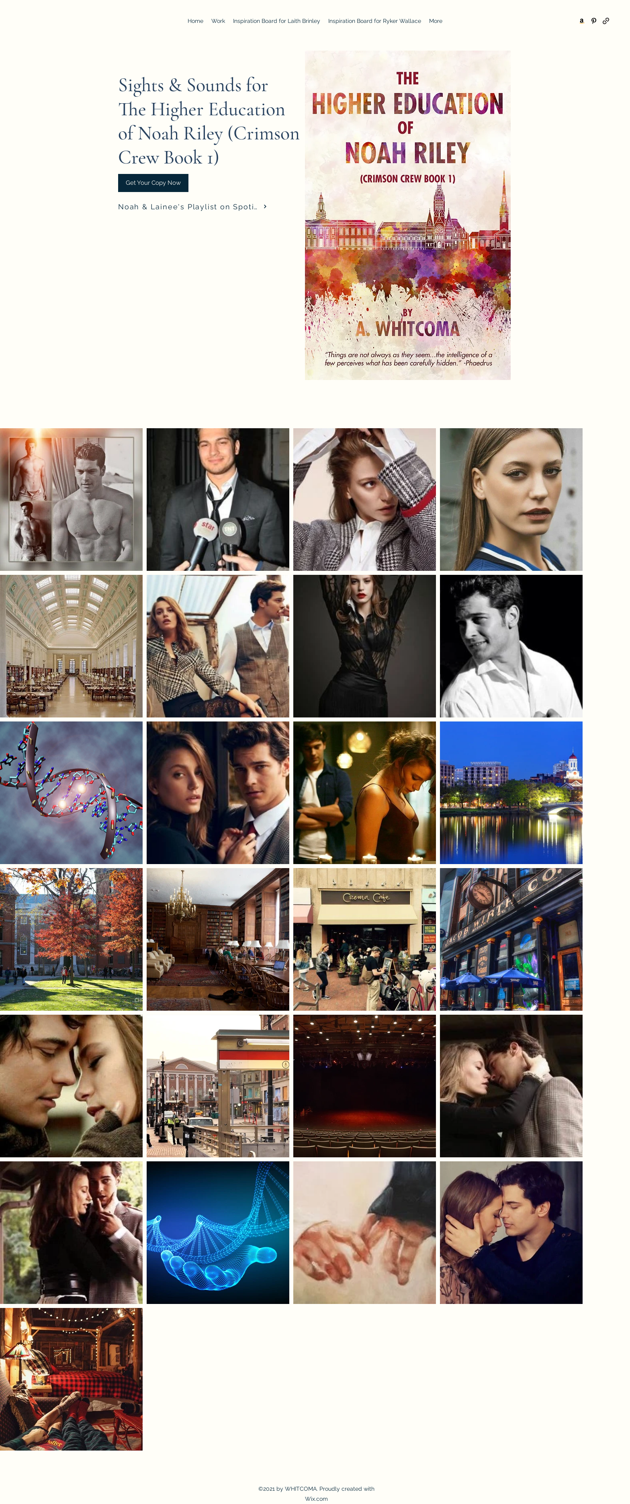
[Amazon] (582, 21)
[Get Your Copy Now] (153, 183)
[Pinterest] (594, 21)
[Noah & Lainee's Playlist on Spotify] (192, 206)
